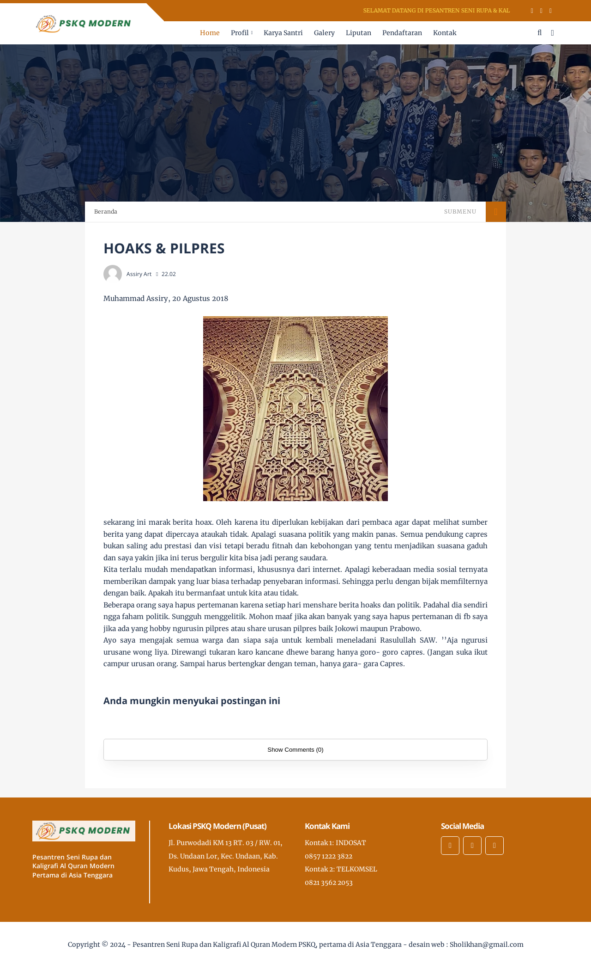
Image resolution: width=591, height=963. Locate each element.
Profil (240, 33)
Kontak (444, 33)
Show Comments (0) (295, 749)
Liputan (358, 33)
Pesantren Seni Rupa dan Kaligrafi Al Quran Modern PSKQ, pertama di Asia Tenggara (267, 944)
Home (210, 33)
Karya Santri (283, 33)
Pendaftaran (402, 33)
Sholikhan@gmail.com (487, 944)
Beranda (105, 211)
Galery (324, 33)
